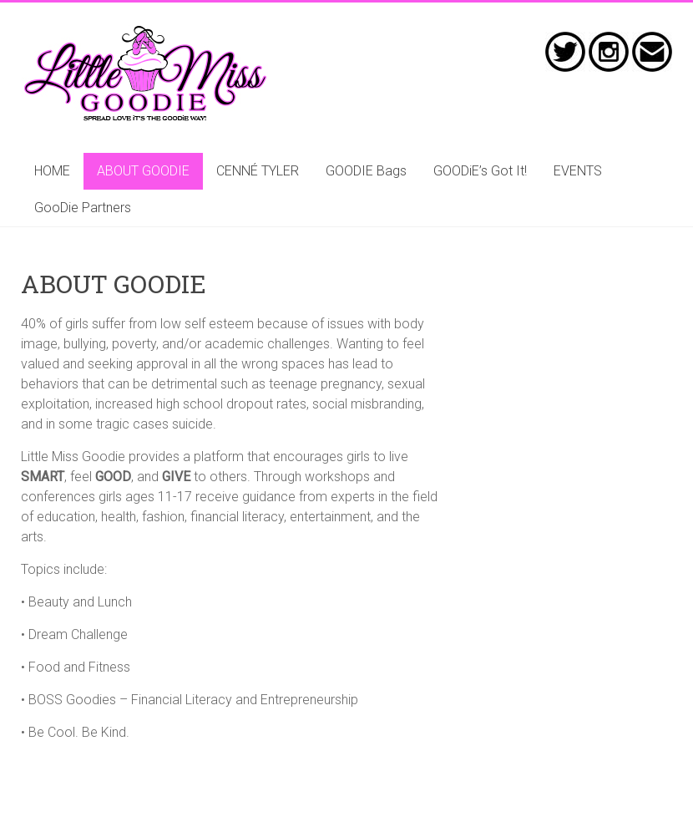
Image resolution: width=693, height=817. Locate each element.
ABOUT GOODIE (143, 171)
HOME (52, 171)
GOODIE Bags (366, 171)
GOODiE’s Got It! (480, 171)
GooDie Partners (82, 208)
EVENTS (578, 171)
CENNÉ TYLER (257, 171)
